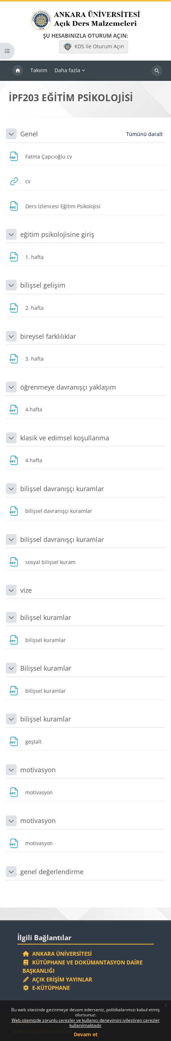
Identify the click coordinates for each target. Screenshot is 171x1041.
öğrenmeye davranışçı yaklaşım (68, 387)
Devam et (86, 1034)
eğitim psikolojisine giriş (57, 234)
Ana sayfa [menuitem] (18, 71)
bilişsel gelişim (42, 285)
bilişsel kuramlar (45, 617)
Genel (29, 133)
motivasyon (38, 769)
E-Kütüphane (46, 987)
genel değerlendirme (52, 871)
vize (26, 590)
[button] (11, 133)
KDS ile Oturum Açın (93, 46)
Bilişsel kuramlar (45, 668)
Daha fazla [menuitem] (67, 70)
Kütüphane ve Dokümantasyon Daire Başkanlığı (82, 967)
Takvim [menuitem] (38, 70)
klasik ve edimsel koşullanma (64, 437)
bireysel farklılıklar (48, 336)
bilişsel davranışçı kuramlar (62, 488)
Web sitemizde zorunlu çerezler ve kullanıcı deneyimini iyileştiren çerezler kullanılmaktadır (86, 1022)
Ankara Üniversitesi (57, 953)
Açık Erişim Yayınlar (58, 979)
